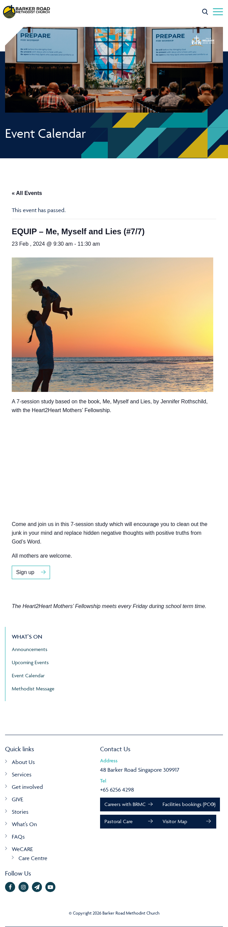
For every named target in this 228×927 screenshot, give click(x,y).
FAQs (18, 836)
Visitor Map (175, 821)
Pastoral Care (118, 821)
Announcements (29, 649)
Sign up (25, 572)
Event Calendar (28, 675)
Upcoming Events (30, 662)
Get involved (27, 786)
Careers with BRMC (125, 804)
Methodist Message (33, 688)
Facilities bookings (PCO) (189, 804)
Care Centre (32, 858)
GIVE (17, 799)
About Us (23, 762)
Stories (20, 811)
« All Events (27, 193)
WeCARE (22, 849)
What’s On (24, 824)
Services (22, 774)
